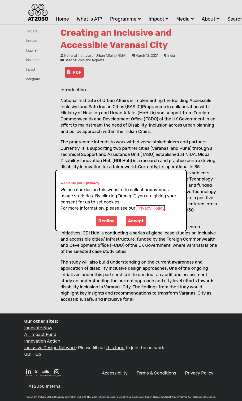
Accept (136, 221)
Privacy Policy (150, 208)
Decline (106, 221)
